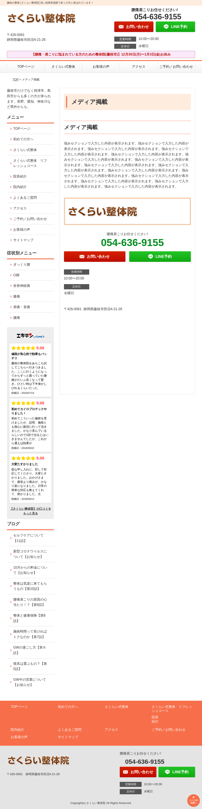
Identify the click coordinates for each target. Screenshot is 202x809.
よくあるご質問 (25, 197)
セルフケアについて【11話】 (28, 538)
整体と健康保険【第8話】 (29, 618)
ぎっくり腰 (21, 264)
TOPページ (25, 66)
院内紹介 (20, 187)
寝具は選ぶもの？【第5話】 (30, 666)
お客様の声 (101, 66)
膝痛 (16, 296)
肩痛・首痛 (21, 307)
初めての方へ (23, 139)
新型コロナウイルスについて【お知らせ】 (30, 554)
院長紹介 (20, 176)
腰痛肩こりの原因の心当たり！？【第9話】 (30, 602)
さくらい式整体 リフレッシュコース (30, 163)
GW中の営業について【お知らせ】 (29, 682)
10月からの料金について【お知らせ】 (30, 570)
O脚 (16, 275)
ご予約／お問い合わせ (176, 66)
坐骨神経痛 (21, 285)
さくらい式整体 (63, 66)
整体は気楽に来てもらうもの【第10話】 (30, 586)
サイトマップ (23, 240)
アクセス (138, 66)
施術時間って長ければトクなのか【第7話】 (30, 634)
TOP (16, 79)
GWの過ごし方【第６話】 (29, 650)
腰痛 (16, 317)
